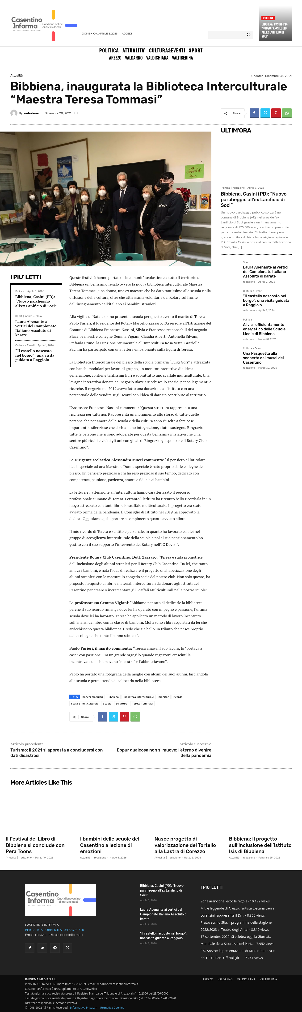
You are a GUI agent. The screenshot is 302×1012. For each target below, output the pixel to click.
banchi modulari (93, 697)
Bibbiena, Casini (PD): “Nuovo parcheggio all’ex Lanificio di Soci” (274, 30)
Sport (18, 316)
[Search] (248, 35)
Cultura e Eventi (24, 345)
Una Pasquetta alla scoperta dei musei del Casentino (263, 358)
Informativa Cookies (111, 1008)
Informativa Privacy (82, 1008)
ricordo (177, 697)
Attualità (16, 75)
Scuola (107, 703)
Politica (268, 18)
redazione (31, 113)
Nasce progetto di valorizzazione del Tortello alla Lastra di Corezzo (187, 845)
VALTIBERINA (268, 979)
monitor (164, 697)
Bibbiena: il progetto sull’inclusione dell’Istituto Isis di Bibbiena (262, 845)
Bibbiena (113, 697)
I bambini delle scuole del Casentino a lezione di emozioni (111, 845)
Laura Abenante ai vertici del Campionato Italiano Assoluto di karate (36, 328)
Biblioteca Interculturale (138, 697)
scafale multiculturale (84, 703)
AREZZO (208, 979)
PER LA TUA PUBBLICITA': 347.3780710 (54, 929)
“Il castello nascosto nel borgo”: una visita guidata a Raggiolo (35, 355)
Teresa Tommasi (142, 703)
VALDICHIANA (246, 979)
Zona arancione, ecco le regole (224, 901)
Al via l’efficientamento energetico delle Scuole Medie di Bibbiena (264, 329)
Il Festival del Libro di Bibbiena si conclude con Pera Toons (36, 845)
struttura (121, 703)
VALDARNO (225, 979)
